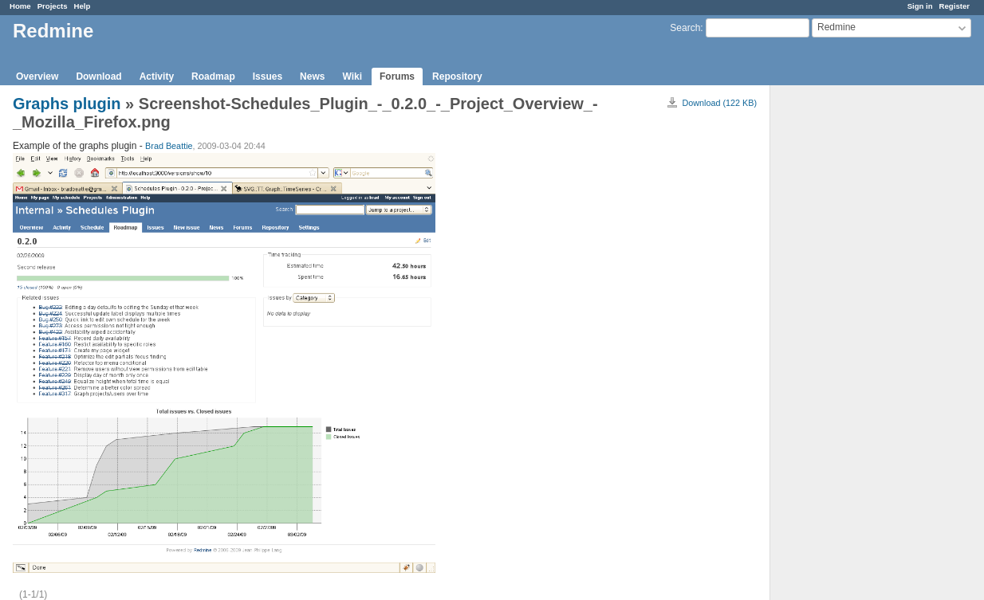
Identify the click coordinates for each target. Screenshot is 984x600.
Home (20, 6)
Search (685, 27)
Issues (267, 76)
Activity (157, 76)
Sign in (920, 6)
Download (98, 76)
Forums (397, 76)
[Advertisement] (850, 335)
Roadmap (213, 76)
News (312, 76)
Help (82, 6)
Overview (37, 76)
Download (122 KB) (719, 103)
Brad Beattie (168, 146)
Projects (52, 6)
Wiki (352, 76)
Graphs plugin (67, 103)
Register (954, 6)
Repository (457, 76)
